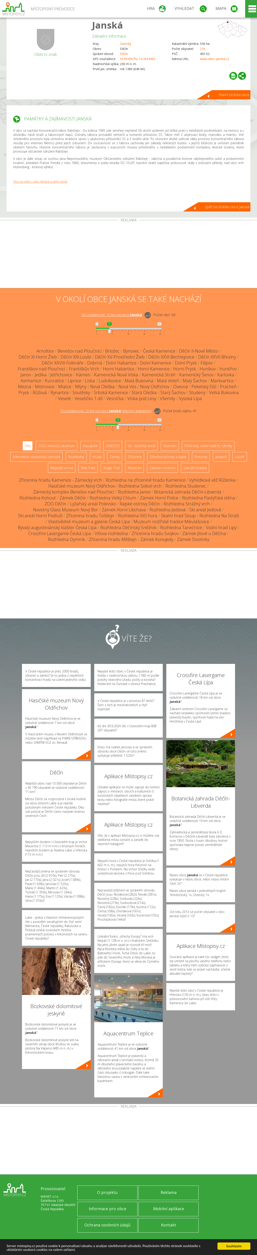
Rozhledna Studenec (185, 486)
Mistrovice (44, 387)
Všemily (167, 398)
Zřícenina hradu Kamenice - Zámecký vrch (60, 480)
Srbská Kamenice (111, 392)
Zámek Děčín (73, 498)
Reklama (169, 1192)
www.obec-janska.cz (214, 59)
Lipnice (74, 381)
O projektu (107, 1192)
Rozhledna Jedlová (168, 510)
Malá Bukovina (139, 381)
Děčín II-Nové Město (198, 351)
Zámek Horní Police (159, 498)
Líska (90, 381)
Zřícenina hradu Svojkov (155, 533)
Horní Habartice (118, 369)
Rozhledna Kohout (38, 498)
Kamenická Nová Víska (116, 375)
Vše (27, 445)
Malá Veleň (168, 381)
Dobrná (94, 363)
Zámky (115, 456)
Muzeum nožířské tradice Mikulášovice (171, 522)
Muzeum (134, 467)
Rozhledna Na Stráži (219, 516)
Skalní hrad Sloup (178, 516)
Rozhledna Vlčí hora (137, 516)
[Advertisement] (128, 255)
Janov (25, 375)
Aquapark (90, 445)
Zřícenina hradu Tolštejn (90, 516)
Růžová (40, 392)
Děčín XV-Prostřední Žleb (120, 357)
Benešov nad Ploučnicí (79, 351)
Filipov (207, 363)
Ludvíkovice (110, 381)
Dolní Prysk (186, 363)
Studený (197, 392)
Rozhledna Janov (134, 492)
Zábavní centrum (162, 467)
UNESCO (113, 445)
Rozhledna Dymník (66, 539)
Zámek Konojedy (156, 539)
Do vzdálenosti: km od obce (111, 314)
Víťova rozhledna (111, 533)
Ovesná (180, 387)
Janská (107, 25)
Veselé (64, 398)
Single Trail (111, 467)
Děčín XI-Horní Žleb (38, 357)
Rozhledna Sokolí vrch (140, 486)
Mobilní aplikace (168, 1208)
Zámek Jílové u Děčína (204, 533)
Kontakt (168, 1225)
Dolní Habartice (121, 363)
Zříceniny (135, 456)
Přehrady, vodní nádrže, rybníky (208, 445)
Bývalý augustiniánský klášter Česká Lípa (57, 527)
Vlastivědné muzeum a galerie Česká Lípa (89, 522)
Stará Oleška (144, 392)
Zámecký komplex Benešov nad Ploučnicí (73, 492)
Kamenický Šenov (196, 375)
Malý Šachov (195, 381)
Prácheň (228, 387)
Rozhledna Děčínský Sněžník (128, 527)
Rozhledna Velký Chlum (113, 498)
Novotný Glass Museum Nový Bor (65, 510)
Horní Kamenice (154, 369)
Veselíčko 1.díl (89, 398)
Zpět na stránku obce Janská (227, 206)
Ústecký (125, 44)
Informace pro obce (107, 1208)
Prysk (23, 392)
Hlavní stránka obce (234, 94)
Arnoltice (45, 351)
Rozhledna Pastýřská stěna (208, 498)
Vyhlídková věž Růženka (212, 480)
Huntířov (228, 369)
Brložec (112, 351)
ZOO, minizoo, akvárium (56, 445)
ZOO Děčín (55, 504)
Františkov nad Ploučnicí (41, 369)
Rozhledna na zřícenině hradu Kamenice (145, 480)
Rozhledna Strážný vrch (187, 504)
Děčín (124, 54)
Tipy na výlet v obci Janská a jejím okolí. (40, 181)
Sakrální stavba (195, 467)
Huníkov (208, 369)
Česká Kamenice (159, 351)
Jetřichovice (61, 375)
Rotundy (200, 456)
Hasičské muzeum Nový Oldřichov (81, 486)
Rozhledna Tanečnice (181, 527)
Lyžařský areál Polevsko (93, 504)
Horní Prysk (184, 369)
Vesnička (115, 398)
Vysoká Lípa (190, 398)
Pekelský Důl (204, 387)
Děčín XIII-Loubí (76, 357)
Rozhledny (76, 456)
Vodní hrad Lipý (221, 527)
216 (202, 49)
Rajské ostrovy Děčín (140, 504)
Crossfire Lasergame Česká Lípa (59, 533)
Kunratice (54, 381)
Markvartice (222, 381)
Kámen (83, 375)
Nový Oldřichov (154, 387)
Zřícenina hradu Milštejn (113, 539)
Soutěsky (81, 392)
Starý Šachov (172, 392)
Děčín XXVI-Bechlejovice (171, 357)
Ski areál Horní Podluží (40, 516)
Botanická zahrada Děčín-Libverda (187, 492)
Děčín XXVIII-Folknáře (62, 363)
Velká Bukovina (224, 392)
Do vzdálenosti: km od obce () (106, 410)
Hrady (97, 456)
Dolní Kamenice (155, 363)
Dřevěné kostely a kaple (168, 456)
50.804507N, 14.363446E (137, 59)
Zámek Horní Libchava (124, 510)
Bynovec (131, 351)
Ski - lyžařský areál (141, 445)
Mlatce (64, 387)
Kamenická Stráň (159, 375)
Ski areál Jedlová (205, 510)
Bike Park (88, 467)
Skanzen (169, 445)
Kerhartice (31, 381)
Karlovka (225, 375)
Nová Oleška (102, 387)
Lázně (239, 456)
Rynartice (60, 392)
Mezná (24, 387)
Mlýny (81, 387)
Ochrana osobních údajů (107, 1225)
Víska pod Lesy (141, 398)
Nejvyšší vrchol (61, 467)
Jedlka (41, 375)
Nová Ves (127, 387)
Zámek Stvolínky (193, 539)
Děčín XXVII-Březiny (217, 357)
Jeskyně (221, 456)
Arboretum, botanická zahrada (36, 456)
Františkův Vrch (84, 369)
